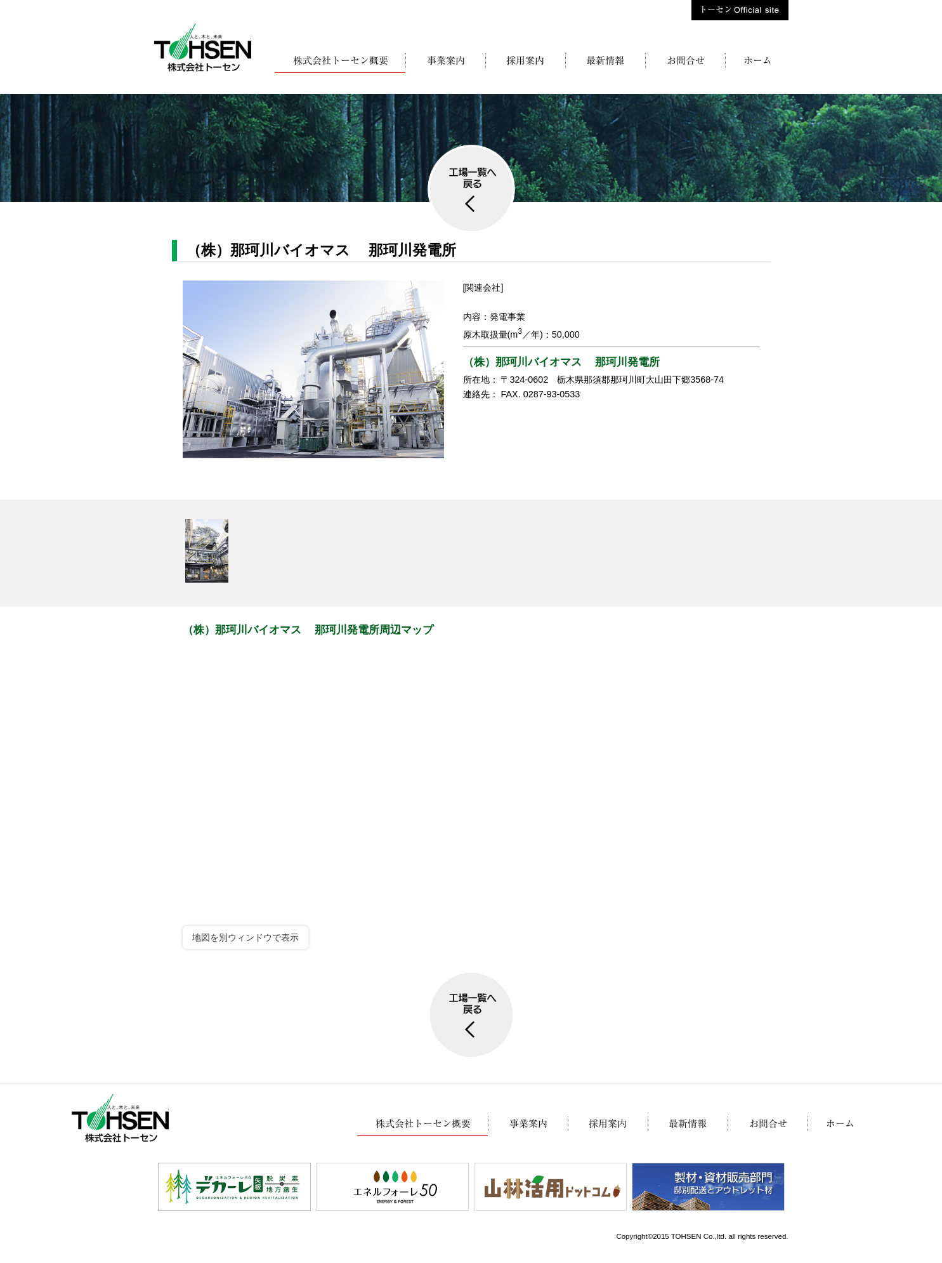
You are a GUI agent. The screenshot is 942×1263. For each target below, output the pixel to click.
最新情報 (605, 62)
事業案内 (445, 62)
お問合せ (685, 62)
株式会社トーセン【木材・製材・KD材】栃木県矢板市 (202, 47)
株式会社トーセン (756, 62)
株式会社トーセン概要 (340, 62)
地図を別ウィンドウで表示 (245, 937)
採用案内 (525, 62)
